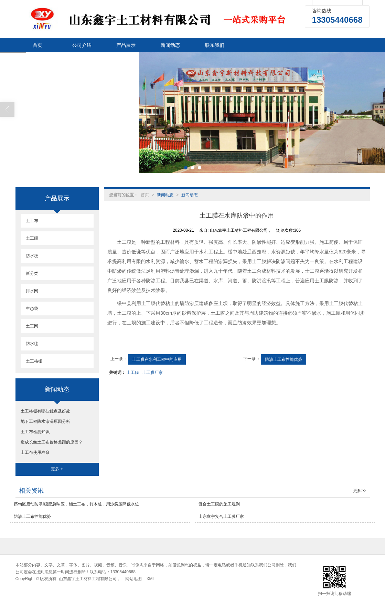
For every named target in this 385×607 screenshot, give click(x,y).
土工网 (32, 326)
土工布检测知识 (35, 431)
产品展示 (126, 45)
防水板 (32, 255)
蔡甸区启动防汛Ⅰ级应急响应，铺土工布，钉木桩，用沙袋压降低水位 (76, 504)
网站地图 (133, 578)
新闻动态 (170, 45)
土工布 (32, 220)
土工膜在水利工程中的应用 (157, 359)
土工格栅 (34, 361)
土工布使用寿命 (35, 452)
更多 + (57, 469)
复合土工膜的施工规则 (219, 504)
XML (150, 578)
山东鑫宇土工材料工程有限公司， (90, 578)
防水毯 (32, 343)
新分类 (32, 273)
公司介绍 (82, 45)
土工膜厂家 (152, 372)
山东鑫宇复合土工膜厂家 (221, 516)
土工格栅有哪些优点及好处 (45, 411)
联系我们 (214, 45)
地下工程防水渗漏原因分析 (45, 421)
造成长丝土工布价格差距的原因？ (52, 442)
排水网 (32, 291)
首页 (37, 45)
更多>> (359, 490)
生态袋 (32, 308)
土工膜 (133, 372)
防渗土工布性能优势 (283, 359)
